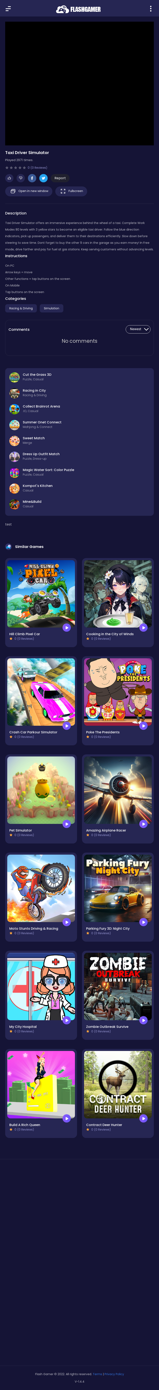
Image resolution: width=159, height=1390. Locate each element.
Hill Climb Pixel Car (24, 634)
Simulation (51, 308)
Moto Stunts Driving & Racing (33, 928)
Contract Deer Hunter (104, 1125)
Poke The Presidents (103, 732)
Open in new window (28, 191)
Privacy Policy (114, 1374)
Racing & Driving (21, 308)
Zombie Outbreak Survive (107, 1026)
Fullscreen (71, 191)
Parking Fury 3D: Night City (108, 928)
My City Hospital (23, 1026)
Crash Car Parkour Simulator (33, 732)
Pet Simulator (20, 830)
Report (60, 178)
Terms (97, 1374)
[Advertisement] (79, 1201)
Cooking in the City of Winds (110, 634)
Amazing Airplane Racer (106, 830)
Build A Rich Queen (24, 1125)
